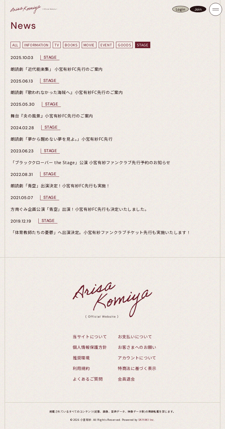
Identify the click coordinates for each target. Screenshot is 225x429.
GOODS (124, 44)
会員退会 (126, 379)
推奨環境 (81, 358)
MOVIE (89, 44)
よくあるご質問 (88, 379)
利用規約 (81, 368)
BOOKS (71, 44)
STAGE (142, 44)
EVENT (106, 44)
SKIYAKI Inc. (146, 420)
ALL (15, 44)
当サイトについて (90, 336)
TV (56, 44)
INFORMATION (36, 44)
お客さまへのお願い (137, 347)
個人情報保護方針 (90, 347)
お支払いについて (135, 336)
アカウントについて (137, 358)
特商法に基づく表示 (137, 368)
